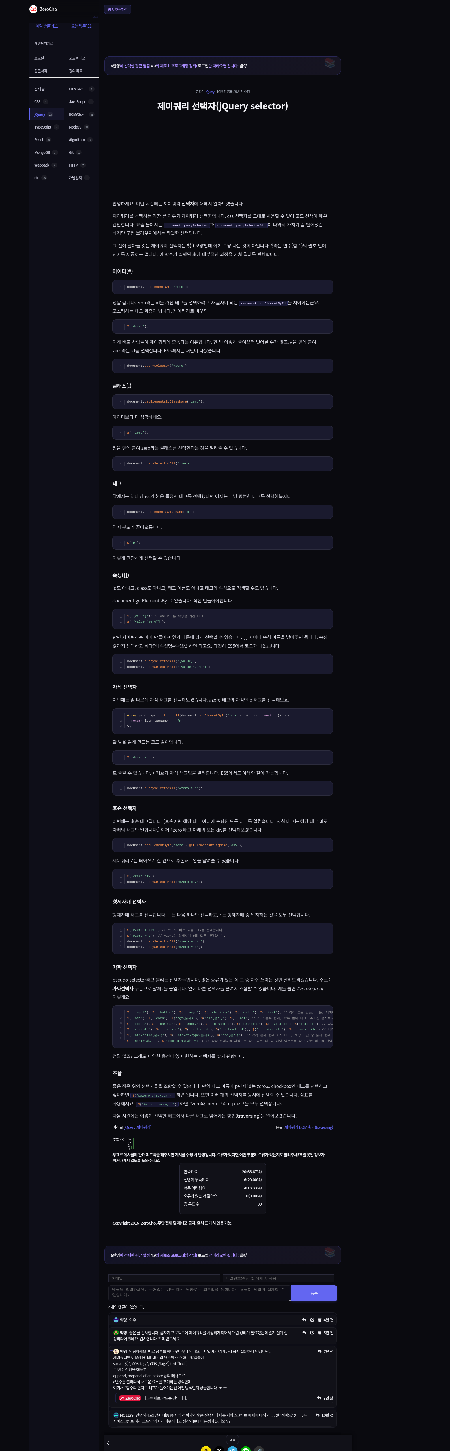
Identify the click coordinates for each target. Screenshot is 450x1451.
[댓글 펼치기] (112, 1350)
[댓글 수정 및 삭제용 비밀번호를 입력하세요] (278, 1278)
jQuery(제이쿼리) (137, 1127)
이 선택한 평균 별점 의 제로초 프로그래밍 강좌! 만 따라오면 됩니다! (178, 66)
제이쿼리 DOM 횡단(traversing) (308, 1127)
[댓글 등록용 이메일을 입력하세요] (164, 1278)
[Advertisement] (222, 31)
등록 (314, 1293)
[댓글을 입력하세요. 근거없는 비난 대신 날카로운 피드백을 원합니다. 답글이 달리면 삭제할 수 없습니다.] (199, 1293)
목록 (232, 1439)
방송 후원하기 (117, 9)
